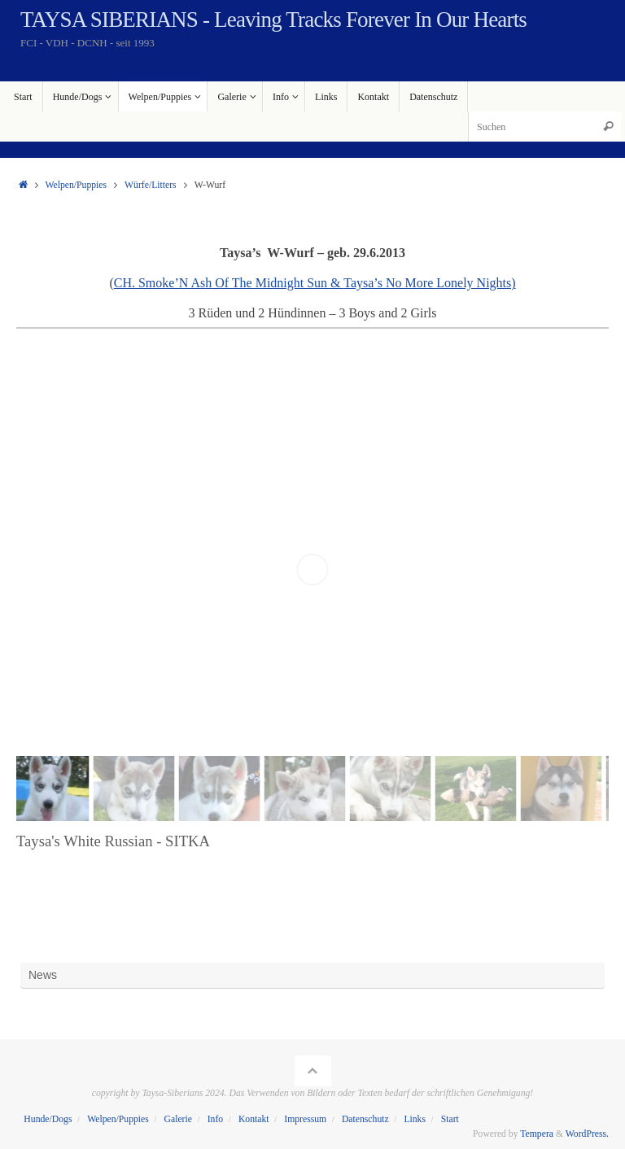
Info (215, 1119)
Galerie (178, 1119)
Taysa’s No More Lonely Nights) (429, 283)
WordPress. (587, 1134)
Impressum (305, 1119)
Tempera (536, 1134)
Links (415, 1119)
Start (450, 1119)
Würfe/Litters (151, 185)
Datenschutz (365, 1119)
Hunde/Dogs (48, 1119)
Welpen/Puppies (76, 185)
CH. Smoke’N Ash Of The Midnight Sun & (229, 283)
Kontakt (253, 1119)
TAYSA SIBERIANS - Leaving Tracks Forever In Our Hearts (273, 20)
